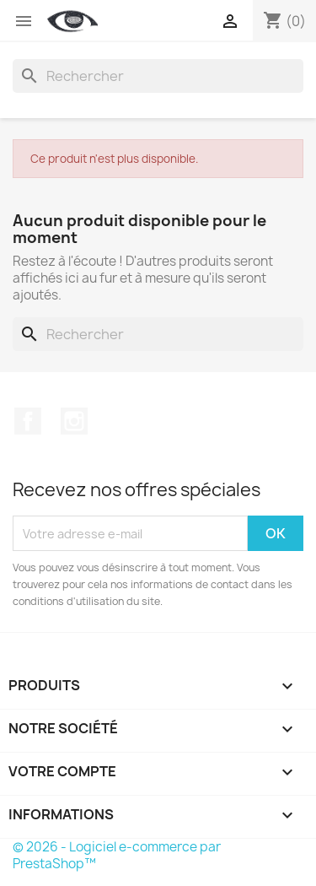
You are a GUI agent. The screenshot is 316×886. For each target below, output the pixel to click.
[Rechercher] (158, 76)
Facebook (27, 421)
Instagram (74, 421)
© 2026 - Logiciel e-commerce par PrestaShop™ (117, 855)
